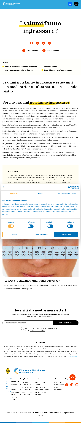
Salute (13, 390)
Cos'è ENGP (58, 382)
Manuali (38, 395)
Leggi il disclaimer (72, 356)
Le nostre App (29, 387)
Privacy (8, 389)
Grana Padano (59, 385)
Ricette (13, 400)
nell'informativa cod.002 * (37, 331)
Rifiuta (14, 234)
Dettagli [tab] (40, 193)
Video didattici (40, 387)
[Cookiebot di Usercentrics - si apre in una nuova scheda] (69, 187)
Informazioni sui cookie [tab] (67, 193)
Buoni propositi (40, 382)
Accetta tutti (66, 234)
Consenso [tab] (14, 193)
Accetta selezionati (40, 234)
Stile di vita (15, 392)
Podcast (27, 390)
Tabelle (38, 385)
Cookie (8, 391)
